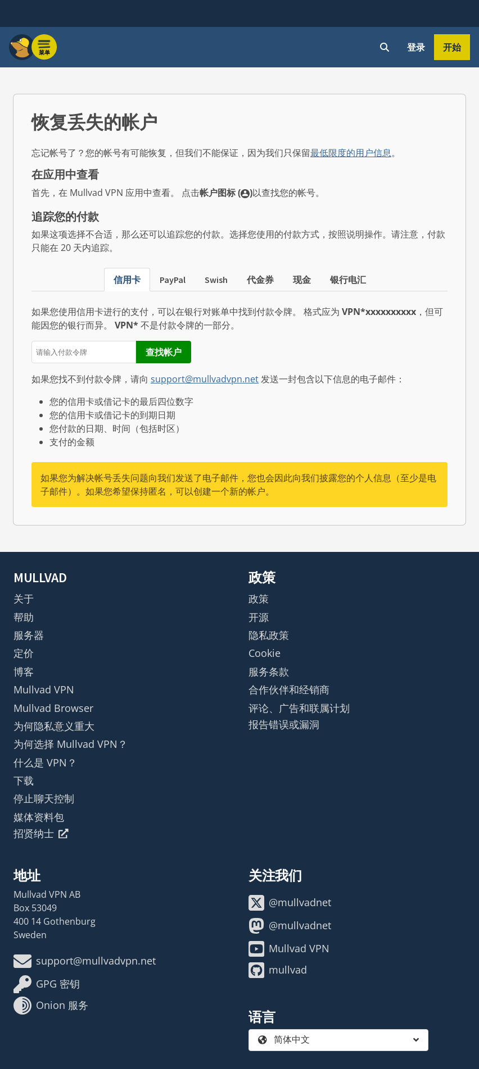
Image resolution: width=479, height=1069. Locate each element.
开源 (258, 617)
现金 (302, 279)
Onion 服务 (50, 1006)
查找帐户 (164, 352)
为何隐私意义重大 (53, 726)
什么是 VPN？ (45, 762)
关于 (23, 598)
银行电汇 (348, 279)
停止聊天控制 (43, 798)
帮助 (23, 617)
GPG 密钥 (46, 984)
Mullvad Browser (53, 708)
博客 (23, 671)
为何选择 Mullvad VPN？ (70, 744)
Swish (216, 279)
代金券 (260, 279)
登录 (416, 47)
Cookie (264, 653)
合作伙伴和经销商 (288, 689)
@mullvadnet (289, 903)
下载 (23, 780)
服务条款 (268, 671)
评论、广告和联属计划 (299, 708)
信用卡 (127, 279)
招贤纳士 (41, 833)
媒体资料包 (38, 817)
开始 (452, 47)
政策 (258, 598)
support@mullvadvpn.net (205, 379)
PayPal (173, 279)
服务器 (28, 635)
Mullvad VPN (43, 689)
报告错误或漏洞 (283, 724)
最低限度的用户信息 (350, 153)
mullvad (277, 970)
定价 (23, 653)
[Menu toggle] (44, 47)
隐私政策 (268, 635)
